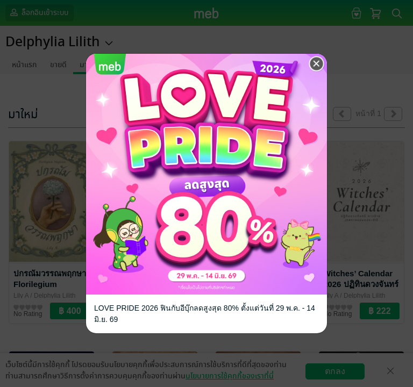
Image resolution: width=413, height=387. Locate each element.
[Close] (316, 64)
